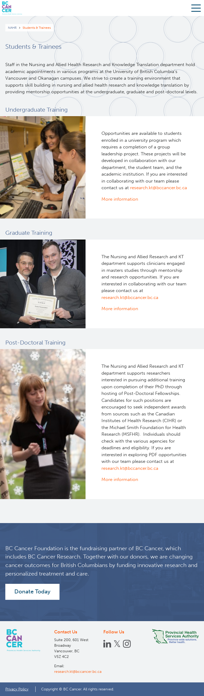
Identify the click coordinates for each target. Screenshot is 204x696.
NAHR (12, 28)
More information (119, 199)
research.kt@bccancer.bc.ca (158, 187)
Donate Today (32, 591)
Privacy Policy (16, 689)
